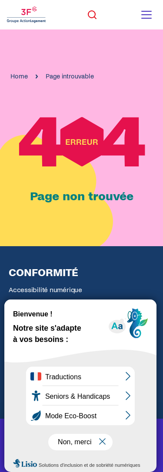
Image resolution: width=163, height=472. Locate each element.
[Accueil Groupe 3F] (26, 15)
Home (19, 76)
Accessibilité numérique (45, 289)
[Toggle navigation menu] (146, 14)
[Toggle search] (92, 14)
